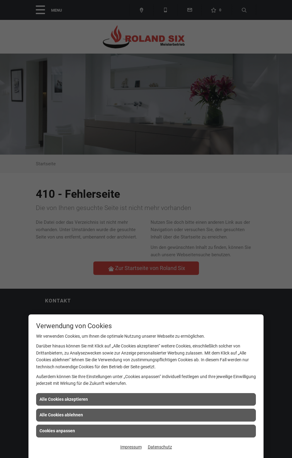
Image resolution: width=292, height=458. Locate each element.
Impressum (131, 447)
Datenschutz (160, 447)
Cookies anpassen (57, 430)
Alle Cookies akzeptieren (63, 399)
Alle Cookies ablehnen (61, 414)
